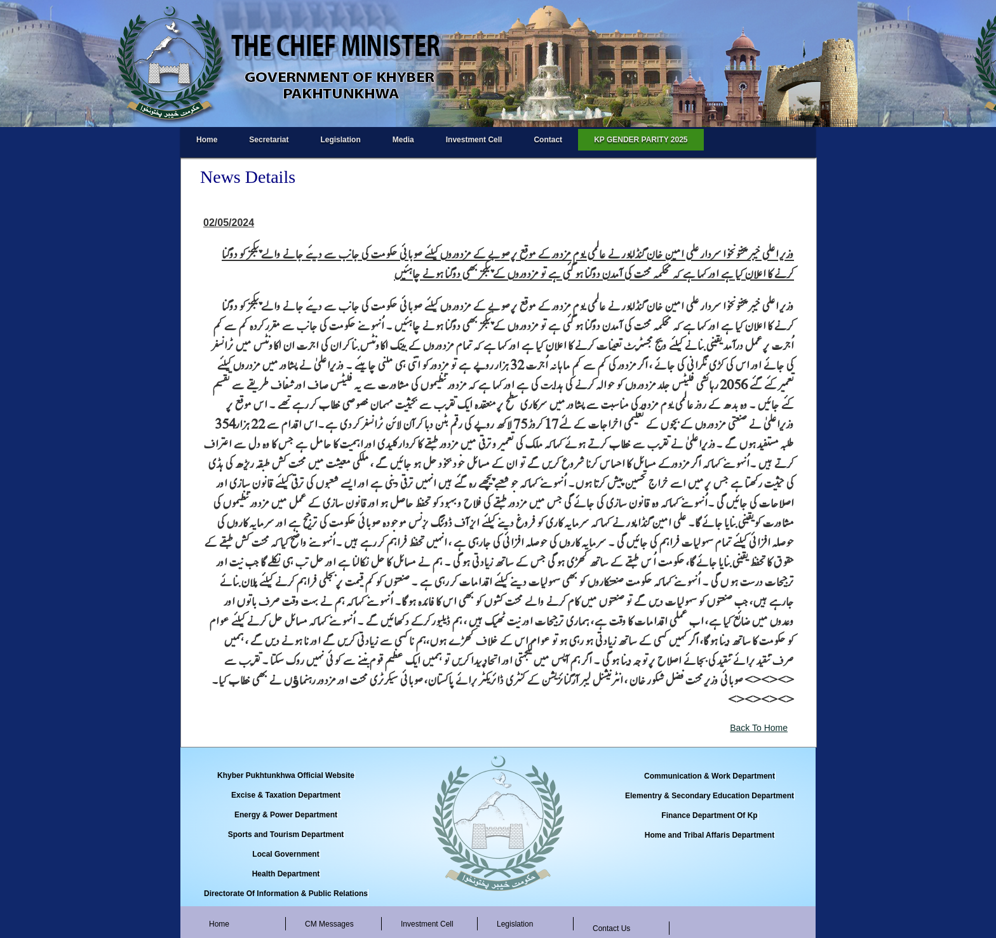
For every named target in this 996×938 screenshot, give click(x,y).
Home (206, 139)
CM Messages (329, 924)
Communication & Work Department (709, 776)
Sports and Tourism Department (286, 834)
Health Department (286, 873)
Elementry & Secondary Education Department (709, 795)
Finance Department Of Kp (709, 815)
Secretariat (268, 139)
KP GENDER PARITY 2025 (640, 139)
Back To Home (759, 728)
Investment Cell (474, 139)
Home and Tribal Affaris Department (709, 835)
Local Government (285, 854)
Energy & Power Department (285, 814)
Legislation (340, 139)
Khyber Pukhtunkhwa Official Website (285, 775)
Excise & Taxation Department (285, 795)
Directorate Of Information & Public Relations (286, 893)
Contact (548, 139)
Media (403, 139)
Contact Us (611, 928)
